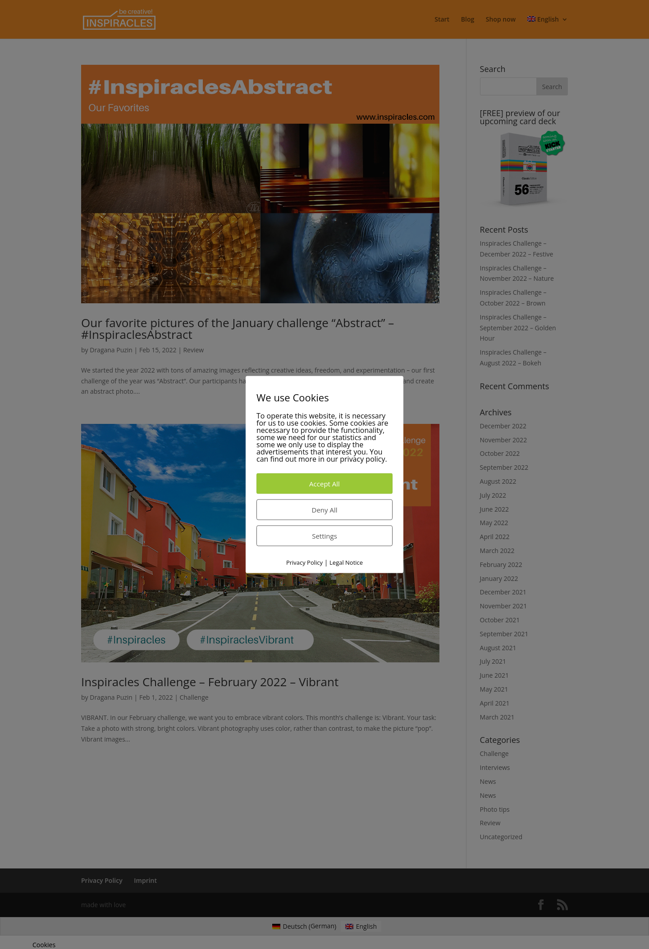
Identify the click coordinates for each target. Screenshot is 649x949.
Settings (324, 535)
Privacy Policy (304, 562)
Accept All (324, 483)
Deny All (325, 509)
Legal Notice (346, 562)
